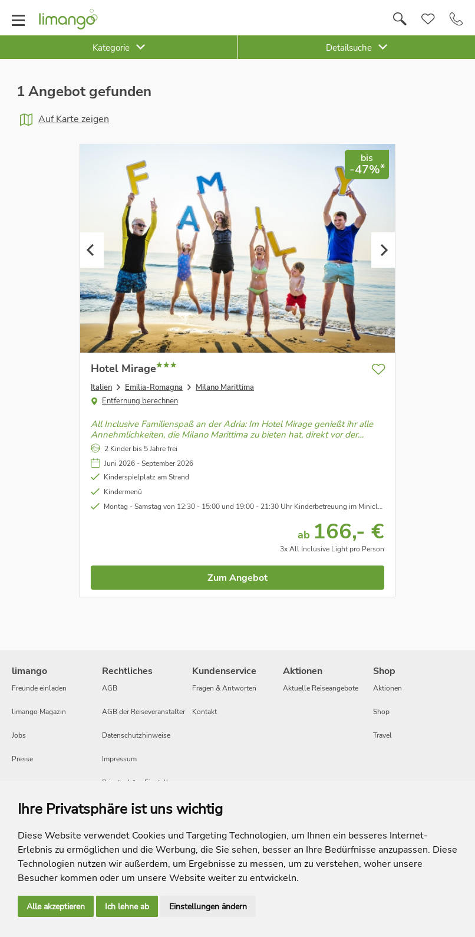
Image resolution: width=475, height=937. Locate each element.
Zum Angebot (237, 577)
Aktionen (387, 688)
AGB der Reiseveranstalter (143, 711)
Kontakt (204, 711)
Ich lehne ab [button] (127, 906)
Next (383, 250)
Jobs (19, 735)
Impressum (119, 759)
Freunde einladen (39, 688)
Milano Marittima (225, 387)
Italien (101, 387)
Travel (382, 735)
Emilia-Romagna (154, 387)
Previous (92, 250)
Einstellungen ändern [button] (208, 906)
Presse (22, 759)
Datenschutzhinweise (136, 735)
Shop (381, 711)
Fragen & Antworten (224, 688)
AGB (109, 688)
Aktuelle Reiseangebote (320, 688)
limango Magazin (39, 711)
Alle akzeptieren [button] (56, 906)
